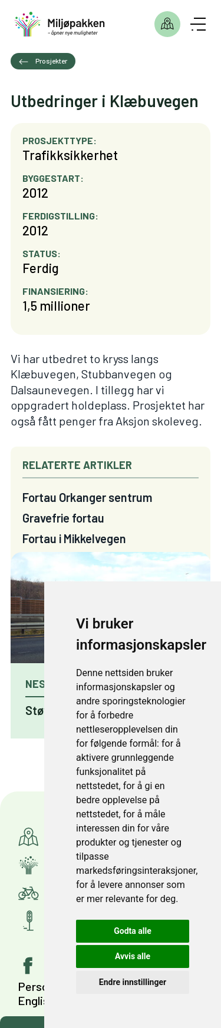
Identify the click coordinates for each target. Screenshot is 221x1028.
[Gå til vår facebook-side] (28, 965)
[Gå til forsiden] (59, 24)
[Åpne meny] (198, 24)
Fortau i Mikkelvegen (74, 538)
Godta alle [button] (132, 931)
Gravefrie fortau (63, 518)
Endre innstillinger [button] (132, 982)
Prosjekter (167, 24)
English (36, 1000)
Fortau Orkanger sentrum (87, 497)
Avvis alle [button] (132, 956)
